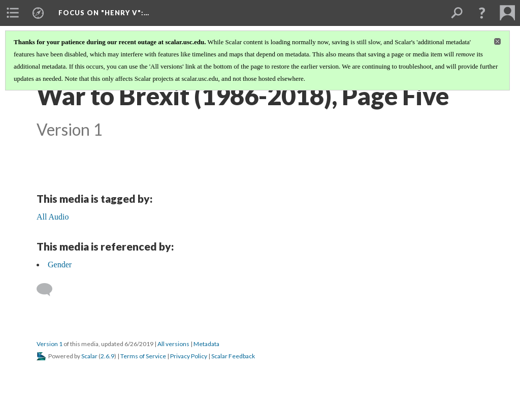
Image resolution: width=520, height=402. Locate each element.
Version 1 (49, 344)
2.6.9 (107, 356)
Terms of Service (143, 356)
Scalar (89, 356)
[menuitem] (12, 12)
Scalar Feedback (233, 356)
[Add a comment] (49, 289)
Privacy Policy (188, 356)
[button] (482, 12)
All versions (173, 344)
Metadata (206, 344)
